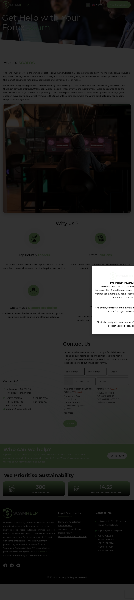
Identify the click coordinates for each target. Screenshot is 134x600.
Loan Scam (71, 399)
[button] (88, 5)
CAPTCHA (68, 413)
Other (68, 409)
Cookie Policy (65, 532)
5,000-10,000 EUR (106, 396)
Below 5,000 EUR (106, 393)
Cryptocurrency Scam (75, 406)
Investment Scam (73, 396)
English (97, 4)
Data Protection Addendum (72, 536)
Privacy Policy (65, 525)
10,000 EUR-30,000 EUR (109, 399)
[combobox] (68, 381)
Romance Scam (73, 402)
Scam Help (60, 577)
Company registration (69, 522)
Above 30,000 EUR (107, 402)
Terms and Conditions (69, 529)
